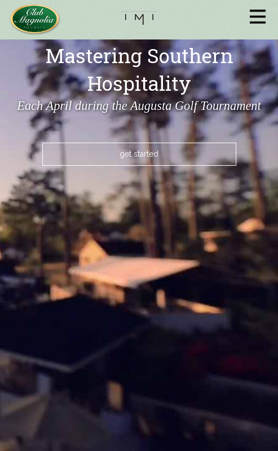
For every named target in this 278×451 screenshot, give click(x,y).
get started (139, 153)
